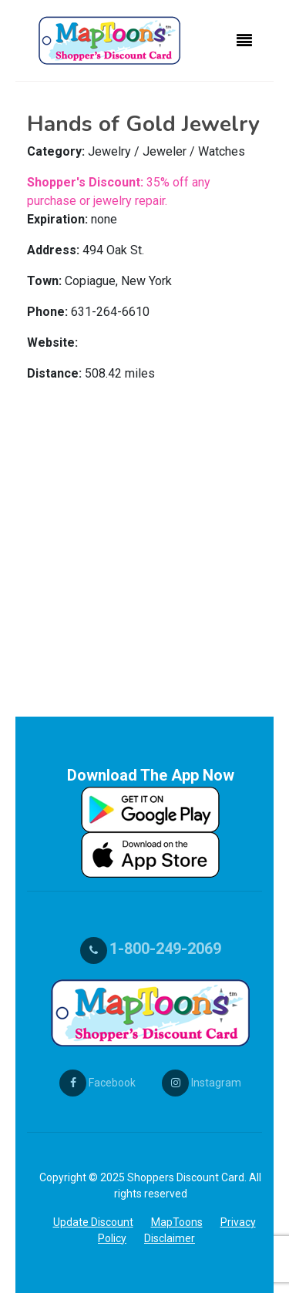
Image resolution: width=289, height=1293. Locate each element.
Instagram (201, 1082)
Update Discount (93, 1222)
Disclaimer (169, 1238)
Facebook (97, 1082)
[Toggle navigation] (244, 40)
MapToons (177, 1222)
